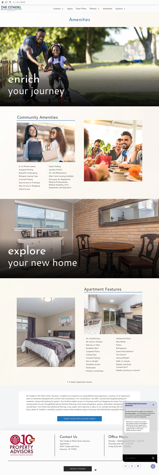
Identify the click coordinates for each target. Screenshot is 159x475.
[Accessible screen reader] (2, 2)
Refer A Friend (77, 468)
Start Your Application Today (79, 418)
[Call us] (19, 2)
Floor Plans (81, 8)
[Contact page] (6, 2)
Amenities (107, 8)
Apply (70, 8)
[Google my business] (95, 470)
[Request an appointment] (10, 2)
